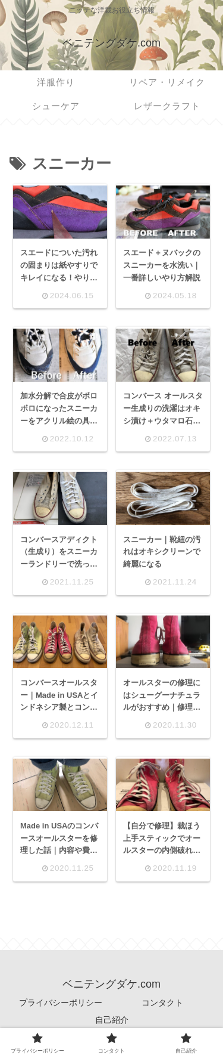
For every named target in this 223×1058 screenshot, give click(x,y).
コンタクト (162, 1002)
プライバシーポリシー (60, 1002)
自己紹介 (111, 1020)
